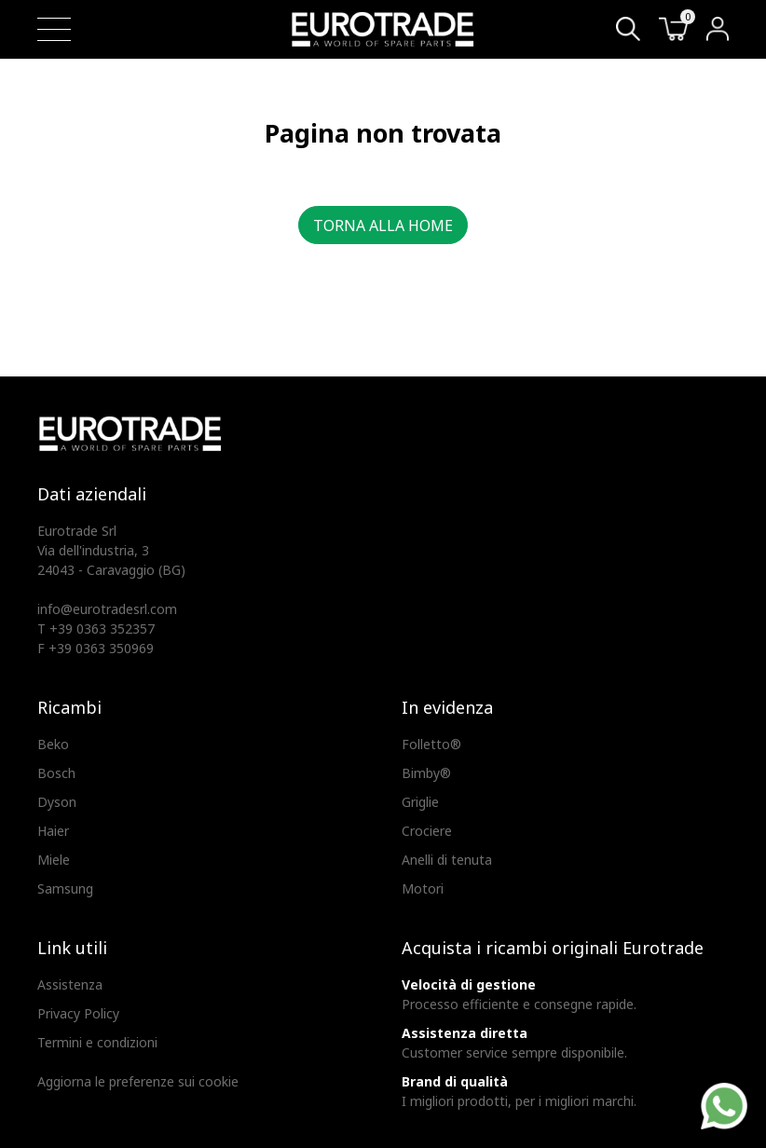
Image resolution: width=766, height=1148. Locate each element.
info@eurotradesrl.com (107, 609)
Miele (53, 859)
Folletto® (431, 744)
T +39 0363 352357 (96, 628)
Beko (53, 744)
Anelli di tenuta (447, 859)
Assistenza (70, 984)
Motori (423, 888)
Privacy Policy (78, 1013)
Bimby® (426, 773)
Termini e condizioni (97, 1042)
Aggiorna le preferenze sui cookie (138, 1081)
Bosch (56, 773)
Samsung (65, 888)
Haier (53, 831)
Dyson (56, 802)
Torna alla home (383, 225)
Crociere (427, 831)
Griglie (420, 802)
